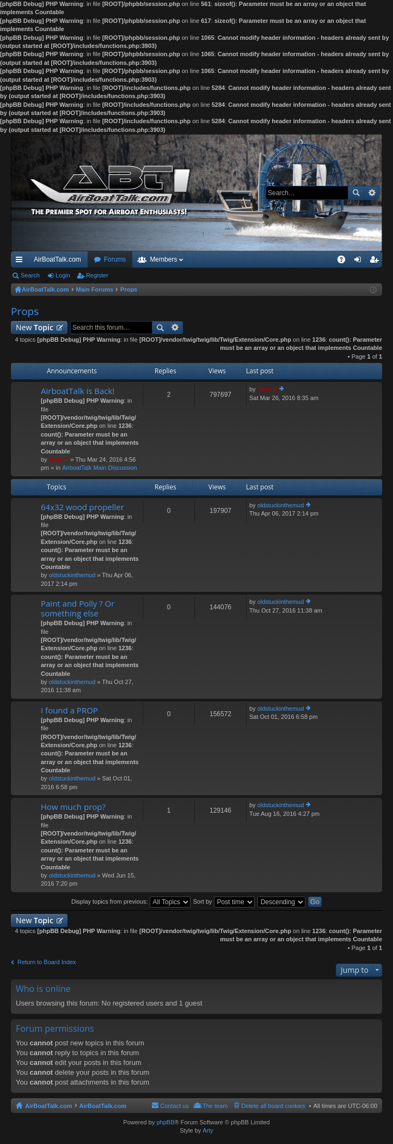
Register (97, 275)
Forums (115, 259)
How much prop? (73, 807)
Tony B (59, 459)
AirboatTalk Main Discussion (99, 467)
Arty (207, 1130)
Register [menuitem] (376, 262)
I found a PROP (69, 710)
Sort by (224, 901)
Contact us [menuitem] (174, 1106)
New (34, 327)
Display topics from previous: (131, 901)
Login (63, 275)
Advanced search (371, 192)
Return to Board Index (46, 962)
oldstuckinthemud (72, 575)
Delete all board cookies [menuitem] (273, 1106)
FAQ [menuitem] (344, 262)
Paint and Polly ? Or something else (77, 608)
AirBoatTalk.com (57, 259)
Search (356, 192)
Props (25, 311)
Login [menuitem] (360, 262)
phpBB (165, 1122)
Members (163, 259)
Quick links (21, 262)
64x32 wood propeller (82, 507)
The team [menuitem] (215, 1106)
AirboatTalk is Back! (77, 391)
